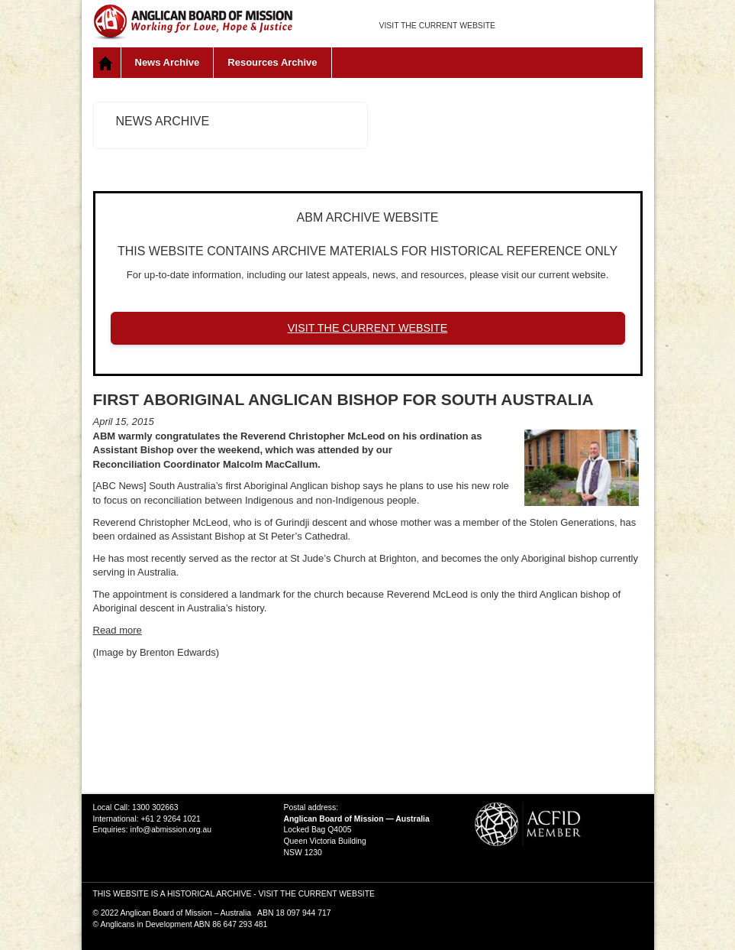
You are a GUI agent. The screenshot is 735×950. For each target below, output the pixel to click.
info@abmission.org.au (171, 829)
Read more (117, 630)
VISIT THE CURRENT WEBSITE (437, 25)
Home (107, 62)
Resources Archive (272, 62)
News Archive (167, 62)
